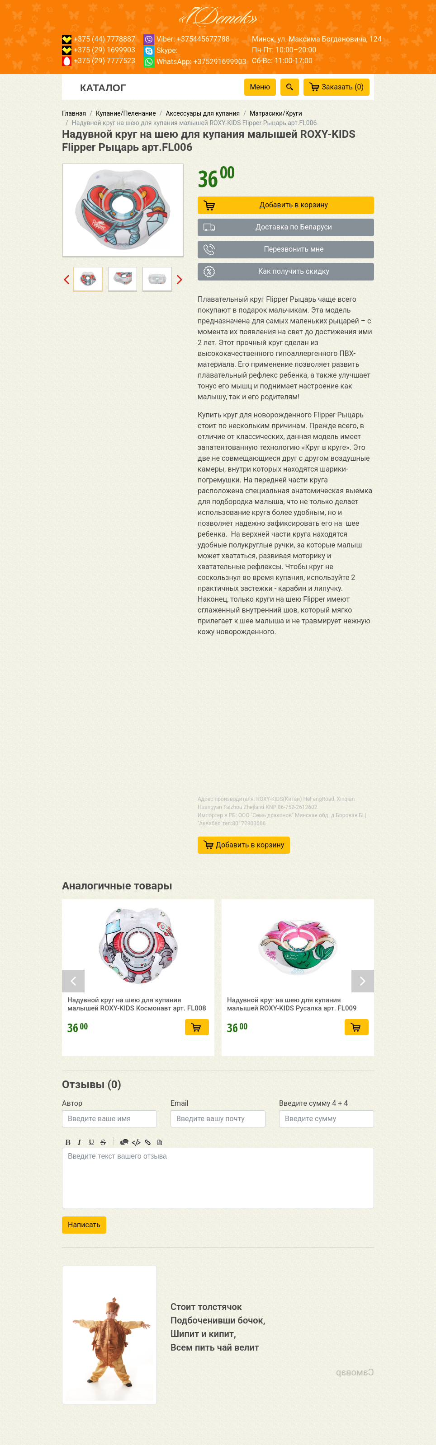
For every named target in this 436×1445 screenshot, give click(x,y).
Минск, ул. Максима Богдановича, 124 (317, 39)
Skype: (160, 50)
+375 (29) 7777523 (98, 60)
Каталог (103, 87)
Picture (159, 1142)
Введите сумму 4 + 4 (313, 1103)
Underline (91, 1142)
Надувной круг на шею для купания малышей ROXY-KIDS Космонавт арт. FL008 (136, 1010)
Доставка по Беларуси (268, 227)
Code (136, 1142)
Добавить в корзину (266, 205)
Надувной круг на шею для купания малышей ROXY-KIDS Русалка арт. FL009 (292, 1010)
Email (180, 1103)
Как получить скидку (266, 271)
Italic (79, 1142)
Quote (124, 1142)
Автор (72, 1103)
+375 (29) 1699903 (98, 50)
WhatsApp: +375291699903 (194, 61)
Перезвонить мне (264, 249)
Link (147, 1142)
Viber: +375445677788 (186, 39)
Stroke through (103, 1142)
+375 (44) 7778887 (98, 39)
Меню (260, 87)
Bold (67, 1142)
